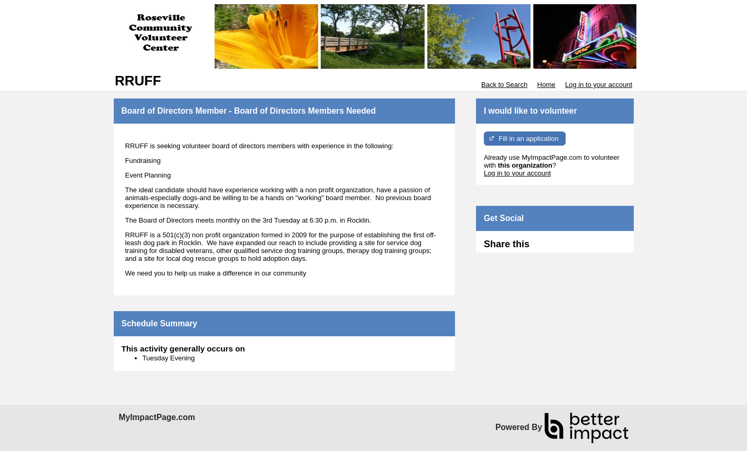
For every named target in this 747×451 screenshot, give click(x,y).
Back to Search (504, 85)
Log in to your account (598, 85)
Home (546, 85)
